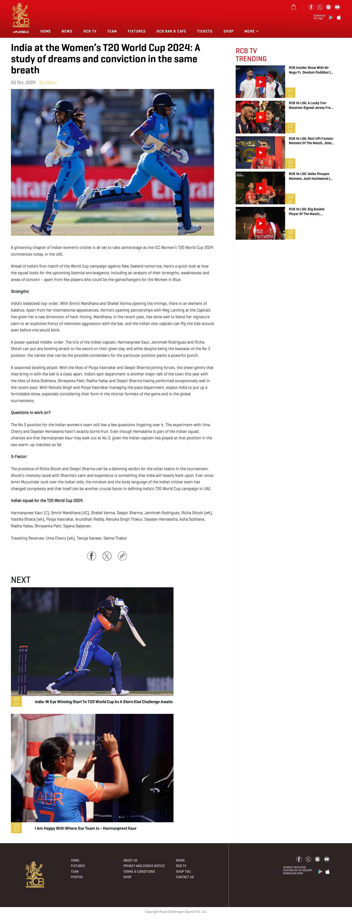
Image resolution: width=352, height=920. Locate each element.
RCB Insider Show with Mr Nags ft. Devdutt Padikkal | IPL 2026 (310, 70)
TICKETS (205, 31)
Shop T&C (183, 872)
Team (112, 31)
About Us (130, 860)
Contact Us (185, 877)
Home (46, 31)
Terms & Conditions (139, 872)
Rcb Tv (90, 31)
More (250, 31)
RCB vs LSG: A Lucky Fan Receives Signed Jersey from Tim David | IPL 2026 (311, 105)
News (67, 31)
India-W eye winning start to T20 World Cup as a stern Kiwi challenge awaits (104, 701)
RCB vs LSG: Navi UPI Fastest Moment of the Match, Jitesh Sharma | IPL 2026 (311, 141)
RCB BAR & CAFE (171, 31)
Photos (77, 877)
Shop (228, 31)
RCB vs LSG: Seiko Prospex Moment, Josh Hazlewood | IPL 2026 (309, 176)
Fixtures (137, 31)
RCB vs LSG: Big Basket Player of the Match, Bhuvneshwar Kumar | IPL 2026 (308, 211)
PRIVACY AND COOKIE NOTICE (144, 866)
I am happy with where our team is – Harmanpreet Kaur (85, 828)
